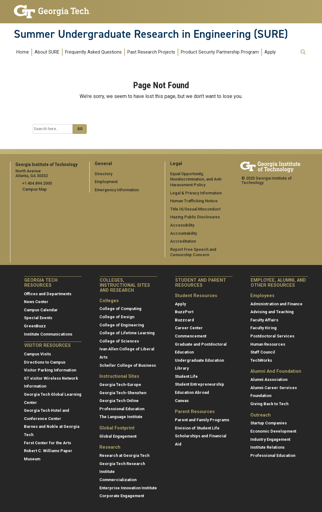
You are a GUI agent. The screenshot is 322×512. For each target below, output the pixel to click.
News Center (36, 301)
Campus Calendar (41, 309)
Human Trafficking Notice (194, 200)
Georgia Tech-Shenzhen (122, 392)
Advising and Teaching (272, 311)
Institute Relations (267, 447)
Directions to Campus (44, 362)
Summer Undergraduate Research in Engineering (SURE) (151, 34)
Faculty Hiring (263, 327)
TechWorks (261, 360)
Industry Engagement (270, 439)
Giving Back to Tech (269, 403)
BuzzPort (184, 311)
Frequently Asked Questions (93, 52)
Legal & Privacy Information (195, 192)
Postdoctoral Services (272, 335)
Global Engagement (117, 436)
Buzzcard (184, 319)
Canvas (182, 400)
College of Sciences (119, 340)
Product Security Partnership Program (220, 52)
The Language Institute (120, 416)
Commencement (190, 335)
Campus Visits (37, 354)
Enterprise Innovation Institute (128, 487)
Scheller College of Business (127, 365)
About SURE (47, 52)
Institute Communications (48, 333)
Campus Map (34, 189)
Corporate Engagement (121, 495)
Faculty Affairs (264, 319)
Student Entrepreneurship (199, 384)
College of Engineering (121, 324)
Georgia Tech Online (119, 400)
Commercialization (117, 479)
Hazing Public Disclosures (194, 217)
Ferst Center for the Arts (47, 442)
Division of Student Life (197, 427)
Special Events (38, 317)
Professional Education (121, 408)
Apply (270, 52)
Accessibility (182, 225)
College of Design (116, 316)
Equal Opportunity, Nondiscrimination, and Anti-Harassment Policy (196, 179)
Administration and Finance (276, 303)
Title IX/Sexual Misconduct (195, 208)
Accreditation (183, 241)
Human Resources (267, 344)
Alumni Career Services (273, 387)
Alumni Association (268, 379)
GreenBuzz (35, 326)
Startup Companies (268, 423)
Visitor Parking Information (50, 370)
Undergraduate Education (199, 360)
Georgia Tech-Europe (120, 384)
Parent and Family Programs (202, 419)
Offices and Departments (47, 293)
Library (182, 368)
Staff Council (262, 352)
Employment (106, 181)
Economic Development (273, 431)
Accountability (183, 233)
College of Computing (120, 308)
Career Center (189, 327)
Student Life (186, 376)
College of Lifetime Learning (127, 333)
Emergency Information (116, 189)
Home (22, 52)
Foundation (260, 395)
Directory (103, 173)
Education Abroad (192, 392)
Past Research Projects (151, 52)
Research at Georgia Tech (124, 455)
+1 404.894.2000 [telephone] (36, 183)
